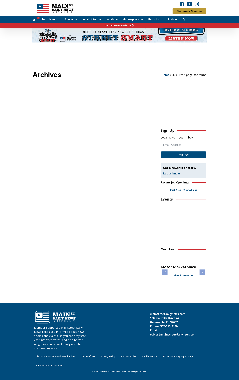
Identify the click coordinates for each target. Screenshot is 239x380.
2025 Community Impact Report (179, 356)
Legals (111, 19)
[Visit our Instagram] (196, 4)
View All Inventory (183, 275)
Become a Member (189, 11)
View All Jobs (190, 190)
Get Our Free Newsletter (118, 25)
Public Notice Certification (49, 365)
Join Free (184, 154)
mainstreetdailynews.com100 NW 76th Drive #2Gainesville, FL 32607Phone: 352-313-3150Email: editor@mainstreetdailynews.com (173, 324)
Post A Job (175, 190)
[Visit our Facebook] (182, 4)
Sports (71, 19)
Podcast (173, 19)
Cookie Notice (149, 356)
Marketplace (133, 19)
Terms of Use (88, 356)
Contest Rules (128, 356)
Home (165, 75)
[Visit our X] (189, 4)
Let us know (171, 173)
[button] (165, 272)
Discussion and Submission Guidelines (55, 356)
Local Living (92, 19)
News (55, 19)
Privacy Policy (108, 356)
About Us (155, 19)
